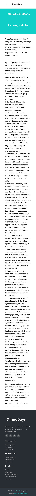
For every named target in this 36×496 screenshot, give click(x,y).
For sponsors (9, 447)
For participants (10, 457)
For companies (10, 445)
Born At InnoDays (10, 477)
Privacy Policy (24, 493)
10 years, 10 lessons (11, 474)
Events (7, 470)
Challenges (8, 462)
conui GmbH (16, 491)
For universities (10, 459)
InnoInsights (9, 449)
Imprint (16, 493)
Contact (8, 479)
